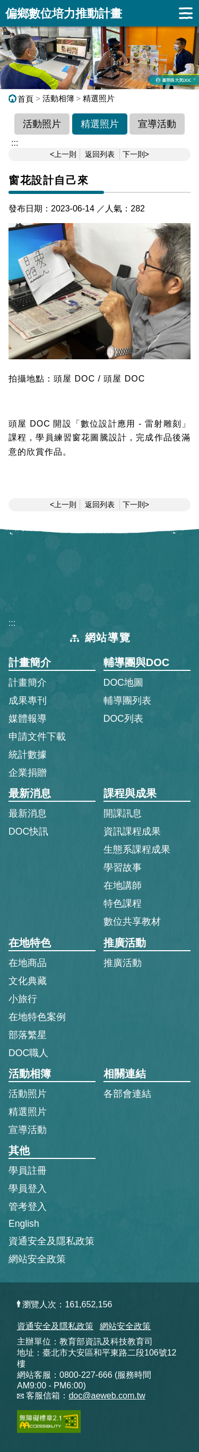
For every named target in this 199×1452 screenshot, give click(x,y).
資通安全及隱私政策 (51, 1241)
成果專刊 (27, 700)
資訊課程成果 (132, 831)
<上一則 (63, 154)
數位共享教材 (132, 921)
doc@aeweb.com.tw (106, 1395)
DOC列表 (123, 718)
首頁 (20, 98)
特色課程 (122, 903)
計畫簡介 (27, 682)
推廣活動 (122, 963)
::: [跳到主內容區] (14, 142)
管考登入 (27, 1206)
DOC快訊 (28, 831)
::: (11, 622)
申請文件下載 (37, 736)
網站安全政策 (37, 1259)
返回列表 (100, 154)
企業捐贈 (27, 772)
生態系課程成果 (136, 849)
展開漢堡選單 (185, 13)
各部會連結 (127, 1093)
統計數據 (27, 754)
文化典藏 (27, 981)
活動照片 (42, 124)
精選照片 (99, 98)
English (23, 1223)
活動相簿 (58, 98)
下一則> (136, 154)
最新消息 (27, 813)
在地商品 (27, 963)
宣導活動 (157, 124)
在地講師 (122, 885)
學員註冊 (27, 1170)
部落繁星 (27, 1035)
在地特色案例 (37, 1017)
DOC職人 (28, 1053)
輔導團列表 (127, 700)
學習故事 (122, 867)
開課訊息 (122, 813)
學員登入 (27, 1188)
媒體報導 (27, 718)
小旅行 (22, 999)
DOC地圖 (123, 682)
